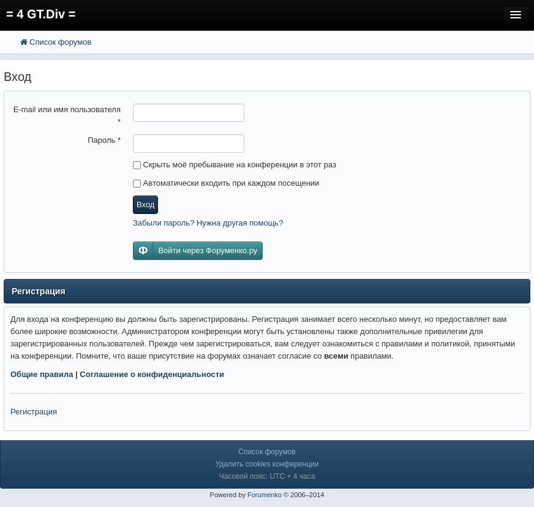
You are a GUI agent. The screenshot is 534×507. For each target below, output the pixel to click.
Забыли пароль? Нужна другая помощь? (208, 222)
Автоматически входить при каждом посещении (226, 183)
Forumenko (264, 494)
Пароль (104, 140)
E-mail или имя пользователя (67, 115)
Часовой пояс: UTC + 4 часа (267, 476)
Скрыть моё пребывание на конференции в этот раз (234, 164)
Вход (145, 204)
